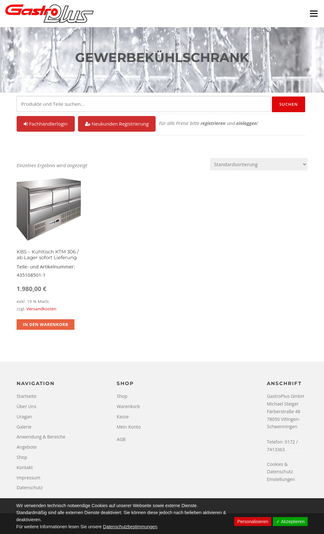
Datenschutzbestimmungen (130, 526)
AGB (121, 439)
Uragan (24, 417)
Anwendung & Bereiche (41, 437)
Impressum (28, 478)
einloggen (246, 123)
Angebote (27, 447)
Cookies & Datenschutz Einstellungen (281, 472)
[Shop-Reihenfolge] (258, 164)
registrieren (213, 123)
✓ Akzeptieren (290, 521)
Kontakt (25, 467)
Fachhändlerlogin (46, 123)
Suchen (288, 104)
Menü (313, 13)
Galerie (24, 427)
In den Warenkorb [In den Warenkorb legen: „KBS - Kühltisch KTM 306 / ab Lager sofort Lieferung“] (45, 324)
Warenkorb (128, 406)
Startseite (26, 396)
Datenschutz (29, 487)
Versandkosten (41, 309)
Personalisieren (252, 521)
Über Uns (26, 406)
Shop (22, 457)
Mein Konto (129, 427)
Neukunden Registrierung (117, 123)
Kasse (123, 417)
